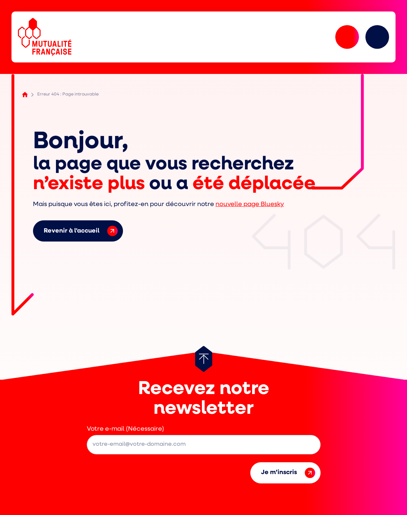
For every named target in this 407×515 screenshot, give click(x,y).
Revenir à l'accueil (81, 231)
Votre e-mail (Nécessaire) (125, 429)
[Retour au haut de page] (203, 359)
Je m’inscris (288, 473)
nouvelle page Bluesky (250, 204)
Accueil (25, 94)
